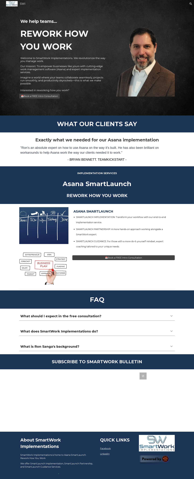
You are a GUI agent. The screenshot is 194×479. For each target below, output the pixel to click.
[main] (63, 35)
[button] (191, 4)
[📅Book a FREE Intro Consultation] (39, 96)
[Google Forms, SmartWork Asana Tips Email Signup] (97, 400)
